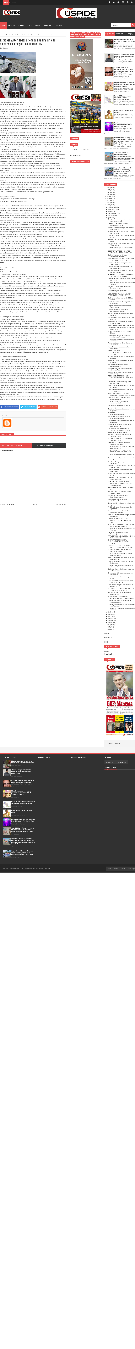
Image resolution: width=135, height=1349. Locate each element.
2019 (108, 203)
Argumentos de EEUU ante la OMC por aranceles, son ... (121, 447)
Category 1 (108, 633)
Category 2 (108, 637)
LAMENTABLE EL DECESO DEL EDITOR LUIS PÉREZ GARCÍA (119, 429)
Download (58, 25)
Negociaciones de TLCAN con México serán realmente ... (120, 248)
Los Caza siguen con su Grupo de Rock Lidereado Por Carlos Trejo (23, 820)
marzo (110, 618)
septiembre (112, 213)
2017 (108, 625)
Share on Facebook (9, 407)
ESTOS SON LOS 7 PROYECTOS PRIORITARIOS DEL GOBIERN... (120, 451)
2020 (108, 200)
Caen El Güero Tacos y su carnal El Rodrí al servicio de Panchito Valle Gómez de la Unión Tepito (22, 829)
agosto (110, 215)
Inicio (35, 504)
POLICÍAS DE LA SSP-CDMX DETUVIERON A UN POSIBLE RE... (121, 597)
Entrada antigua (61, 504)
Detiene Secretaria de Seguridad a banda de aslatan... (119, 601)
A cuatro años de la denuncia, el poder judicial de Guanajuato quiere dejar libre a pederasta (22, 782)
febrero (110, 620)
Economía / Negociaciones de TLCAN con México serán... (120, 267)
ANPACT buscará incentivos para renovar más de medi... (119, 414)
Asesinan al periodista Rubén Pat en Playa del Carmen (120, 425)
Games (37, 25)
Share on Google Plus (47, 407)
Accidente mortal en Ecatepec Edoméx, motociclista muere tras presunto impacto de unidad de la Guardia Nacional (23, 841)
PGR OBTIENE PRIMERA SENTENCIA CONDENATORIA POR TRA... (121, 260)
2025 (108, 190)
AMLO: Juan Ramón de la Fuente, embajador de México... (119, 336)
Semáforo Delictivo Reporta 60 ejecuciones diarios (118, 402)
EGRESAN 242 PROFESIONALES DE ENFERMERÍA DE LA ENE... (120, 275)
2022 (108, 196)
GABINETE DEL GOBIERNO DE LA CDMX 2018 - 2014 (120, 478)
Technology (47, 25)
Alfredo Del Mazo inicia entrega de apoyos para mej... (119, 398)
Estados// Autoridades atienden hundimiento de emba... (118, 224)
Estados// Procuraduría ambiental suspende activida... (119, 443)
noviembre (111, 209)
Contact (123, 868)
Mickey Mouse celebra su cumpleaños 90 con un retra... (120, 322)
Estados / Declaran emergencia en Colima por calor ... (119, 263)
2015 (108, 629)
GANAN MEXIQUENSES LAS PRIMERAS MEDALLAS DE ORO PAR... (120, 520)
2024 (108, 192)
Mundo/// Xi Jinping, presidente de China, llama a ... (119, 365)
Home (3, 25)
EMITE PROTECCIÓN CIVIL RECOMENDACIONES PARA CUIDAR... (118, 541)
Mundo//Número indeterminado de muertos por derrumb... (119, 406)
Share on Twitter (27, 407)
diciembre (111, 207)
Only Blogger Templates (43, 868)
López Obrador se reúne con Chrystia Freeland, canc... (120, 390)
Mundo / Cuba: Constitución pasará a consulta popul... (120, 492)
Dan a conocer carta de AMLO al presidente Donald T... (118, 512)
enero (110, 622)
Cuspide (17, 868)
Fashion (21, 25)
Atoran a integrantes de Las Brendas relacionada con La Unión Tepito (21, 771)
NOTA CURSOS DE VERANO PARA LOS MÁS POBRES (120, 439)
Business (11, 25)
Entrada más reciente (7, 504)
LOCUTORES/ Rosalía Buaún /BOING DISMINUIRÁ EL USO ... (120, 581)
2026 (108, 188)
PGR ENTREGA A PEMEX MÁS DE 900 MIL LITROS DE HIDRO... (121, 525)
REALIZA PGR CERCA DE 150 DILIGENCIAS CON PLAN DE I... (119, 482)
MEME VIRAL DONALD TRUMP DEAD (121, 325)
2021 (108, 198)
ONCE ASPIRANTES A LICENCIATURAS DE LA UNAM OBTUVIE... (119, 352)
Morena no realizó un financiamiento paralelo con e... (120, 593)
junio (110, 612)
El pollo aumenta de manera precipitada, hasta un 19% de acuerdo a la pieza (21, 792)
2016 (108, 627)
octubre (110, 211)
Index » (106, 651)
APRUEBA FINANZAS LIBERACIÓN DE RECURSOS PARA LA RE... (121, 537)
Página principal (75, 155)
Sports (29, 25)
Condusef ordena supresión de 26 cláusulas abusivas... (119, 221)
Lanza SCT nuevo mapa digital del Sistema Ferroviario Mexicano (23, 802)
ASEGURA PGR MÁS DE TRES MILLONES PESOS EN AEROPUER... (121, 394)
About (116, 868)
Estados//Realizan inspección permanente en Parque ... (117, 291)
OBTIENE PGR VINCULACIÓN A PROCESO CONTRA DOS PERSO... (121, 546)
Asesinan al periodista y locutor (118, 432)
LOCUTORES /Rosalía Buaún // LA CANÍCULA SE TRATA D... (119, 295)
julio (109, 218)
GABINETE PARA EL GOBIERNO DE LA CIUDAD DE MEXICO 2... (121, 466)
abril (109, 616)
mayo (110, 614)
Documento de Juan (114, 485)
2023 (108, 194)
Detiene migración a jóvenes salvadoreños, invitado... (117, 256)
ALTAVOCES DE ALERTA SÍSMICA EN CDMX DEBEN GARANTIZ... (121, 589)
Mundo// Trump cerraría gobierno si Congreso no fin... (119, 287)
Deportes (75, 149)
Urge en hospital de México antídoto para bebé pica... (120, 554)
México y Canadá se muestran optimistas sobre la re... (118, 500)
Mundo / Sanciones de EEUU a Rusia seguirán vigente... (120, 271)
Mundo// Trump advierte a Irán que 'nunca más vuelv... (119, 435)
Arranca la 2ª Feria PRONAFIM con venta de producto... (119, 550)
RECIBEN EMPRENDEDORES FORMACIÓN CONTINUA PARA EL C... (120, 377)
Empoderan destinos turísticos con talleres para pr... (119, 306)
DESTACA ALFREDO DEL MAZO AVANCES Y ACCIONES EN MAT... (120, 252)
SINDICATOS (85, 149)
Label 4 (109, 654)
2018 (108, 205)
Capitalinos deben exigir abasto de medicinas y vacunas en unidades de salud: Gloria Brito (22, 852)
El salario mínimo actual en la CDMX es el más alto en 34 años (22, 762)
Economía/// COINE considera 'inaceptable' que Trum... (118, 310)
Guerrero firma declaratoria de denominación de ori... (118, 496)
